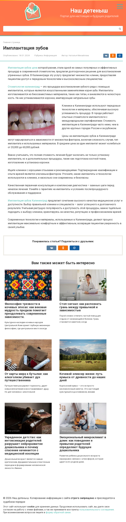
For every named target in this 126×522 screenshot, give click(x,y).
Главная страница (11, 42)
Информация (50, 55)
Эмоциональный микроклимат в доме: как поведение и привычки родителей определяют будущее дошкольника (82, 443)
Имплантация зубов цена (22, 67)
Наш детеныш (89, 10)
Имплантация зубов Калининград (27, 200)
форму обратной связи (58, 512)
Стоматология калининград (24, 86)
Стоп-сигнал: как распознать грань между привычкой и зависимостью (80, 307)
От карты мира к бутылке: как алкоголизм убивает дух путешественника (26, 377)
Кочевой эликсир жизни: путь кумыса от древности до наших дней (82, 377)
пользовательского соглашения (96, 509)
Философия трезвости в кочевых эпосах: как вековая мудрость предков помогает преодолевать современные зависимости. (25, 310)
